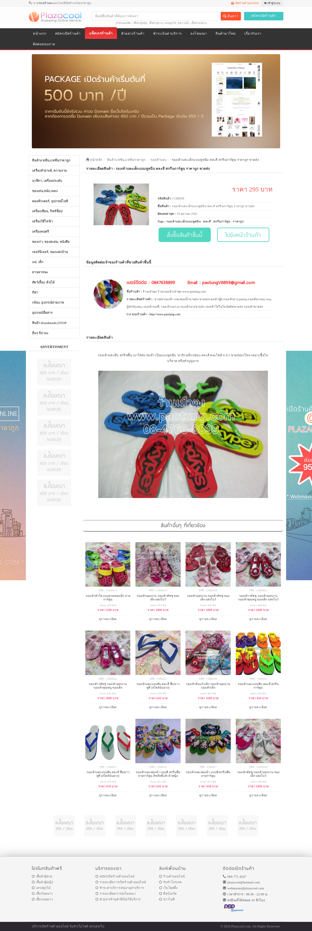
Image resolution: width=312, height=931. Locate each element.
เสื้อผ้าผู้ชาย (156, 22)
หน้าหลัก (94, 159)
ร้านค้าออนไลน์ (172, 876)
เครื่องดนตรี (40, 231)
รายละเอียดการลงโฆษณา (116, 893)
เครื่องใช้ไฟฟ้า (42, 221)
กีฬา (35, 292)
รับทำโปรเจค (170, 882)
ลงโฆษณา (198, 33)
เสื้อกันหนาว (42, 893)
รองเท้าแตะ (158, 159)
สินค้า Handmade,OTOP (49, 323)
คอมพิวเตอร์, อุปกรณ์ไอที (50, 201)
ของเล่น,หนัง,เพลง (45, 191)
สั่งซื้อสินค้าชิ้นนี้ (184, 235)
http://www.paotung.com (164, 314)
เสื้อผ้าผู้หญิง (140, 22)
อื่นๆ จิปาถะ (40, 333)
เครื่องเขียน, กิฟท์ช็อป (47, 211)
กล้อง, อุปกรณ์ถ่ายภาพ (48, 302)
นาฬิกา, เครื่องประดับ (47, 181)
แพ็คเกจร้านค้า (100, 33)
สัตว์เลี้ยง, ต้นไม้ (43, 282)
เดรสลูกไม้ (170, 22)
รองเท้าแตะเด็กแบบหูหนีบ (183, 221)
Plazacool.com (241, 926)
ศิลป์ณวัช (167, 893)
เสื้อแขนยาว (42, 899)
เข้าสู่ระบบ (272, 3)
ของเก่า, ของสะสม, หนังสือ (51, 241)
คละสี (207, 221)
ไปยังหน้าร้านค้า (243, 235)
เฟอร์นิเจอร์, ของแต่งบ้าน (50, 252)
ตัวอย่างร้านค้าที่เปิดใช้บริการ (118, 899)
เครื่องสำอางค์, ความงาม (49, 170)
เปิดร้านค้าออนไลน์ (245, 3)
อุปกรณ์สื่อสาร (42, 312)
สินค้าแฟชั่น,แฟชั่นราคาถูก (51, 160)
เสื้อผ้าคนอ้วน (199, 22)
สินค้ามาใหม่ (225, 33)
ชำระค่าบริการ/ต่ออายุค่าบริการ (120, 888)
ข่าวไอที (167, 899)
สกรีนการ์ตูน (221, 221)
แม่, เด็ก (38, 262)
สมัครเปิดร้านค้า (263, 15)
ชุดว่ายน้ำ (183, 22)
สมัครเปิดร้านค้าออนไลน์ (115, 876)
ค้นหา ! (230, 16)
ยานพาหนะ (40, 272)
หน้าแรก (39, 33)
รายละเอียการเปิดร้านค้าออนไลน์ (121, 882)
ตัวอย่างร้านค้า (132, 33)
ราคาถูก (238, 221)
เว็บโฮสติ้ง (168, 888)
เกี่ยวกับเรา (252, 33)
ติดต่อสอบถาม (44, 44)
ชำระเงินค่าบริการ (167, 33)
